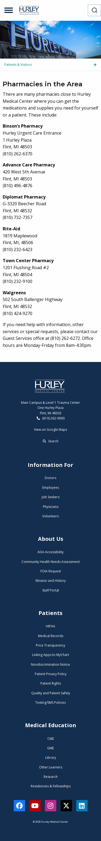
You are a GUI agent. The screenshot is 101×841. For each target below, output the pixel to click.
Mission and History (51, 580)
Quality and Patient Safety (50, 693)
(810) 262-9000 (51, 418)
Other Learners (50, 767)
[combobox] (94, 10)
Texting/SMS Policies (50, 702)
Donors (50, 478)
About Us (50, 538)
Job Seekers (51, 497)
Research (51, 776)
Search (50, 441)
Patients (50, 613)
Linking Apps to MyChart (50, 654)
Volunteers (50, 516)
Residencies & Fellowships (51, 786)
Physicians (50, 506)
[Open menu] (8, 10)
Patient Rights (50, 683)
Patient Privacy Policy (51, 674)
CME (50, 738)
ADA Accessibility (50, 552)
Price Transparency (50, 645)
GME (50, 748)
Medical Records (50, 636)
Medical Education (50, 725)
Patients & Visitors (18, 64)
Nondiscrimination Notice (50, 664)
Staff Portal (50, 590)
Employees (50, 487)
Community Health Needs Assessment (51, 561)
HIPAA (50, 626)
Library (50, 757)
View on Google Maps (50, 429)
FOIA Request (50, 571)
